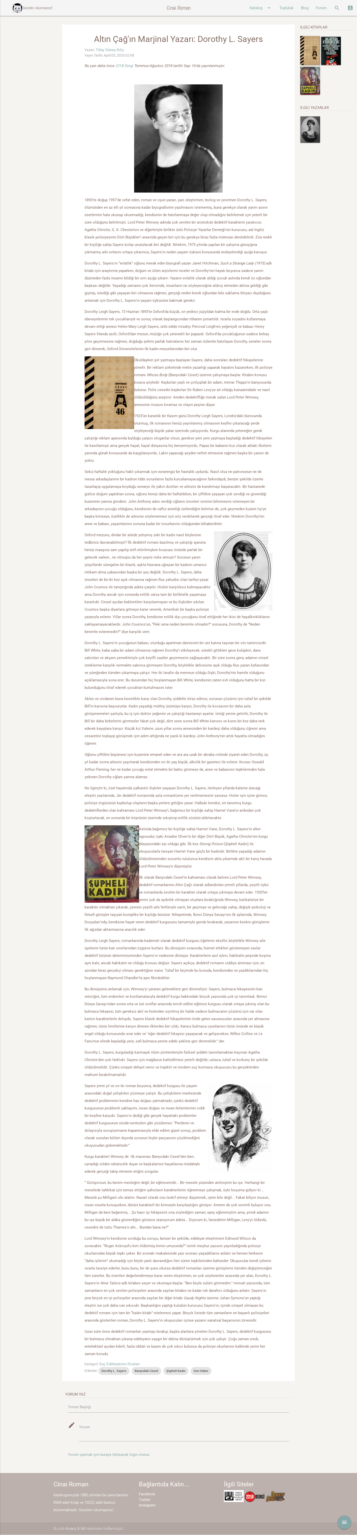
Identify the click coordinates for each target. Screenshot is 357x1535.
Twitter (144, 1500)
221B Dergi (124, 66)
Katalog (261, 8)
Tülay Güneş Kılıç (110, 50)
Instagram (147, 1505)
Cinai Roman (179, 7)
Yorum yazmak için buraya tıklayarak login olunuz (108, 1454)
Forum (321, 8)
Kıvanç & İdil (75, 1528)
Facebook (147, 1494)
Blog (304, 8)
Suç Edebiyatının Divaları (119, 1364)
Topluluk (286, 8)
